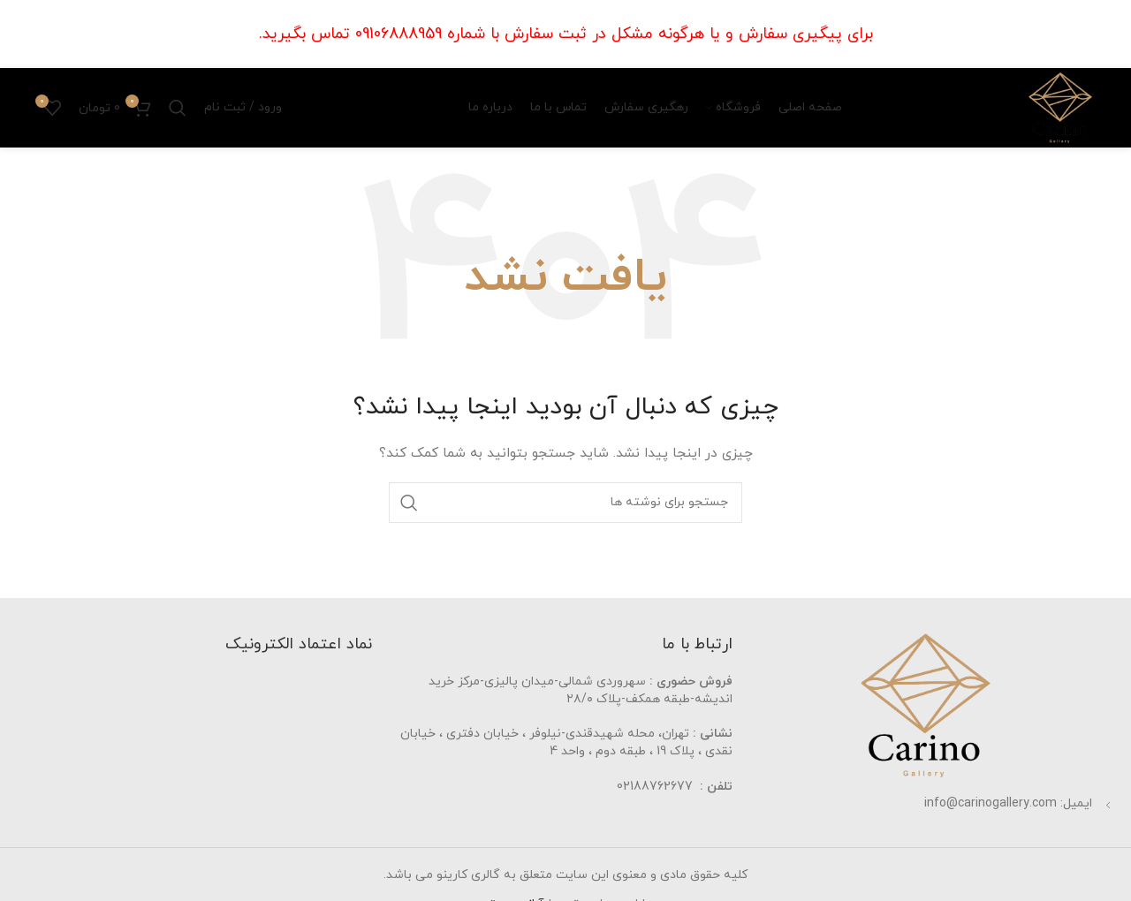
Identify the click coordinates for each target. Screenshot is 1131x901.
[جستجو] (177, 107)
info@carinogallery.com (990, 803)
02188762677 (655, 786)
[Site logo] (1060, 106)
